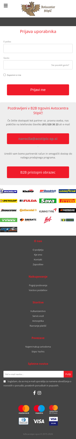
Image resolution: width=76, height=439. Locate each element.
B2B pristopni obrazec (38, 172)
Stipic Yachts (38, 351)
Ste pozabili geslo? (60, 65)
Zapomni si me (14, 75)
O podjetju (38, 249)
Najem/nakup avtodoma (38, 346)
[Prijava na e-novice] (68, 374)
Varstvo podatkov (38, 290)
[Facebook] (34, 392)
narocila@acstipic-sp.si (37, 138)
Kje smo (38, 254)
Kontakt (38, 259)
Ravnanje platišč (38, 325)
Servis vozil (38, 316)
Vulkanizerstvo (38, 311)
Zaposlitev (38, 264)
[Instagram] (39, 392)
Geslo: (6, 57)
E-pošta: (7, 41)
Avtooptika (38, 320)
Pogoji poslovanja (38, 285)
